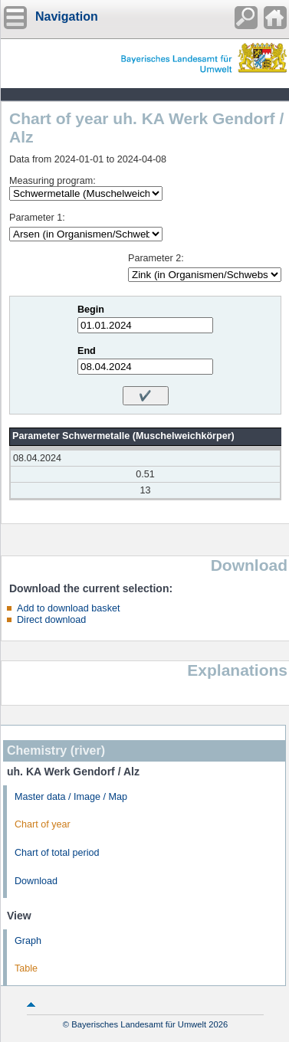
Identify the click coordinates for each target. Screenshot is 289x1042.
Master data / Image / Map (71, 796)
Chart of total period (57, 852)
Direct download (51, 619)
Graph (28, 941)
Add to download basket (68, 608)
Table (26, 968)
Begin (90, 309)
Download (36, 881)
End (86, 351)
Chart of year (43, 824)
